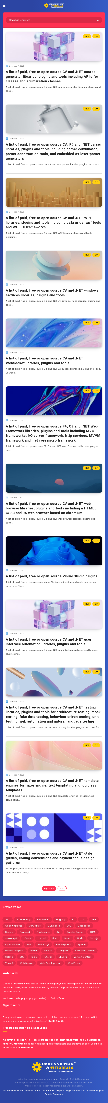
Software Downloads (13, 1090)
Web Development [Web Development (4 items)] (50, 963)
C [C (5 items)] (73, 919)
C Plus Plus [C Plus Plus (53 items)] (35, 925)
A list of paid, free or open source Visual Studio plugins (51, 576)
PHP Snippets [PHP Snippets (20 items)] (63, 944)
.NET (87, 36)
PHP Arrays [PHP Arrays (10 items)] (43, 944)
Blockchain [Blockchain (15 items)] (43, 919)
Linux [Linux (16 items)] (55, 938)
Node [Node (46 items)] (80, 938)
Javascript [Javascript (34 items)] (11, 938)
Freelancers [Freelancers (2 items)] (43, 931)
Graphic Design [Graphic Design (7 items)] (75, 931)
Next (62, 888)
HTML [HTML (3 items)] (93, 931)
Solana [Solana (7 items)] (9, 956)
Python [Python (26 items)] (82, 944)
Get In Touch (58, 998)
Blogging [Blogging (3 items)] (60, 919)
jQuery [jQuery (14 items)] (27, 938)
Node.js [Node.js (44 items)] (94, 938)
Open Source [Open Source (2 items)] (12, 944)
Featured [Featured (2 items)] (25, 931)
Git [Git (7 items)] (58, 931)
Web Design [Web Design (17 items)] (26, 963)
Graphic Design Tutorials (68, 1090)
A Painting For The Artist (17, 1039)
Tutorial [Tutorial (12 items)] (48, 956)
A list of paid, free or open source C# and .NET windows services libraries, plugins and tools (52, 292)
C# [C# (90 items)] (83, 919)
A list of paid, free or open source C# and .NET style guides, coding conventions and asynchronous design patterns (50, 858)
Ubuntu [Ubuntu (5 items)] (63, 956)
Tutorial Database (54, 1094)
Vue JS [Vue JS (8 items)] (9, 963)
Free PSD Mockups (14, 1043)
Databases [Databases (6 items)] (84, 925)
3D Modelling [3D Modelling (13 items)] (24, 919)
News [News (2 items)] (67, 938)
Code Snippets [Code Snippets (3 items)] (13, 925)
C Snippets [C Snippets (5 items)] (54, 925)
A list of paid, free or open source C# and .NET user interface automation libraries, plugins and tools (48, 641)
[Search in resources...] (54, 20)
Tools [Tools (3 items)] (34, 956)
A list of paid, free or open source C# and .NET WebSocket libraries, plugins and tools (44, 360)
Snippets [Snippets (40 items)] (63, 950)
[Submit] (98, 19)
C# (96, 36)
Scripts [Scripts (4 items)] (48, 950)
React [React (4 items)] (34, 950)
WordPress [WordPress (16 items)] (74, 963)
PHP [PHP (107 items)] (29, 944)
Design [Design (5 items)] (9, 931)
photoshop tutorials (72, 1039)
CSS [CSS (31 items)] (69, 925)
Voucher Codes (32, 1090)
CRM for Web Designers (92, 1090)
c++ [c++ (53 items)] (94, 919)
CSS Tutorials (48, 1090)
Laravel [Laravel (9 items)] (42, 938)
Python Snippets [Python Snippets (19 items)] (14, 950)
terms (56, 1079)
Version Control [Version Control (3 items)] (82, 956)
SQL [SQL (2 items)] (22, 956)
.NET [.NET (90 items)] (7, 919)
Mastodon (27, 1047)
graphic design (49, 1039)
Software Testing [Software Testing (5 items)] (85, 950)
